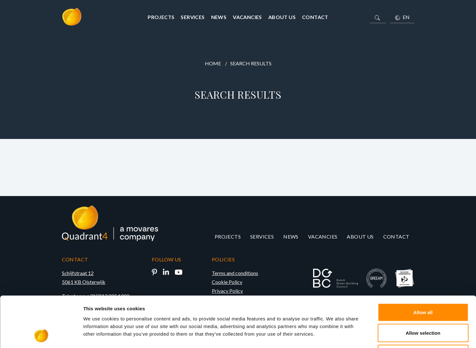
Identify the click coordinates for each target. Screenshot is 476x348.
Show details (333, 335)
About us (282, 17)
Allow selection (423, 285)
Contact (315, 17)
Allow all (423, 264)
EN (402, 17)
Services (192, 17)
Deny (423, 306)
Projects (161, 17)
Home (213, 63)
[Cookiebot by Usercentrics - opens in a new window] (41, 335)
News (219, 17)
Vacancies (247, 17)
